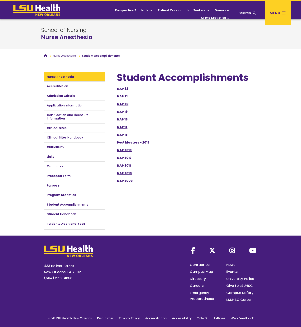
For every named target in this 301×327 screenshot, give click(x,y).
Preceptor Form (59, 176)
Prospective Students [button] (133, 10)
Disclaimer (105, 318)
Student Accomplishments (67, 205)
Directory (198, 278)
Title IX (202, 318)
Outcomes (55, 166)
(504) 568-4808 (58, 278)
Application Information (65, 105)
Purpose (53, 185)
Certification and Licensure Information (67, 116)
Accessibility (182, 318)
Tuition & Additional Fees (66, 224)
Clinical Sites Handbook (65, 137)
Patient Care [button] (169, 10)
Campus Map (201, 271)
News (231, 264)
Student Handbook (61, 214)
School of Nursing (64, 30)
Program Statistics (61, 195)
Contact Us (200, 264)
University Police (240, 278)
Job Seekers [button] (198, 10)
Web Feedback (242, 318)
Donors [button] (222, 10)
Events (232, 271)
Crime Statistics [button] (215, 18)
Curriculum (55, 147)
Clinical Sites (57, 128)
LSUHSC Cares (238, 299)
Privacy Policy (129, 318)
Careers (197, 285)
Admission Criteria (61, 96)
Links (50, 157)
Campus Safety (239, 292)
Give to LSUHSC (239, 285)
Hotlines (219, 318)
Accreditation (57, 86)
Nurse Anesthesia (67, 37)
